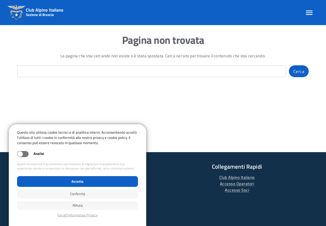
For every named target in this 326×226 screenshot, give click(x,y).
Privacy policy (77, 215)
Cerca (299, 71)
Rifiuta (78, 205)
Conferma (77, 194)
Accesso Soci (237, 190)
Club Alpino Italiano (237, 177)
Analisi (39, 153)
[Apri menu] (309, 12)
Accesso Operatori (237, 184)
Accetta (77, 181)
